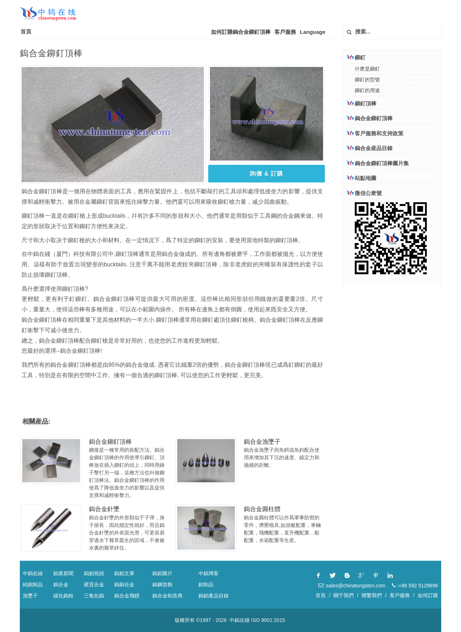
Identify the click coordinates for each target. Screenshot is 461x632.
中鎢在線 (33, 573)
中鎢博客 (208, 573)
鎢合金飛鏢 (126, 596)
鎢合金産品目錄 (370, 148)
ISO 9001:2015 (268, 620)
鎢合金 (60, 584)
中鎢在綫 (239, 620)
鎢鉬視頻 (94, 573)
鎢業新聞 (63, 573)
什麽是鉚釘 (367, 69)
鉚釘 (356, 57)
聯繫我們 (372, 595)
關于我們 (344, 595)
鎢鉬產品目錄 (213, 596)
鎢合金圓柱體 (262, 509)
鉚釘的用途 (367, 90)
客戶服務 (285, 32)
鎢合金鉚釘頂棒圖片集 (378, 163)
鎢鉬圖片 (162, 573)
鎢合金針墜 (104, 509)
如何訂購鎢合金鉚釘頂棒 (240, 32)
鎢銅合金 (124, 584)
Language (313, 32)
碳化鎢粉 (63, 596)
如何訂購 (428, 595)
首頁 (26, 31)
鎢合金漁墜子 (262, 441)
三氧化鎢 (94, 596)
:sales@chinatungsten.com (351, 585)
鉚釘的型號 (367, 79)
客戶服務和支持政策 (375, 133)
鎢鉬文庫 (124, 573)
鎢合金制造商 (167, 596)
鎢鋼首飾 (162, 584)
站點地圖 (361, 178)
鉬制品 (206, 584)
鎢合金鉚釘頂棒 (110, 441)
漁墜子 (30, 596)
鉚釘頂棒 (361, 103)
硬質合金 (94, 584)
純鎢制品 (33, 584)
